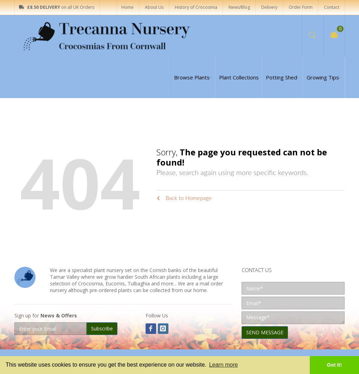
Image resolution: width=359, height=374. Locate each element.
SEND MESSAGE (264, 332)
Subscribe (102, 328)
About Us (154, 7)
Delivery (269, 7)
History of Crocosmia (196, 7)
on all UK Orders (56, 7)
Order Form (301, 7)
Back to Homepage (184, 197)
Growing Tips (323, 77)
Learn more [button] (223, 365)
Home (127, 7)
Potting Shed (281, 77)
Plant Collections (239, 77)
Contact (331, 7)
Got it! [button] (334, 365)
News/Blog (239, 7)
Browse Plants (192, 77)
